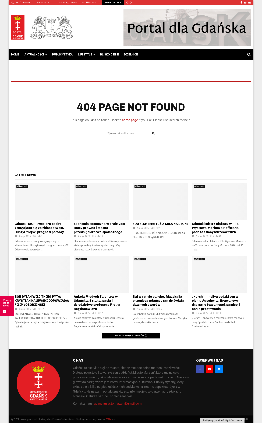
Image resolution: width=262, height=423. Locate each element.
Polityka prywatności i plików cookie (222, 420)
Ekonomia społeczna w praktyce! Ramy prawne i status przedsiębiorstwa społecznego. (99, 228)
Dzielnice (131, 54)
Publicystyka (62, 54)
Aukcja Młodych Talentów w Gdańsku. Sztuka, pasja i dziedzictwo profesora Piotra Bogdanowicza (97, 303)
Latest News (25, 175)
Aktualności (34, 54)
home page (130, 120)
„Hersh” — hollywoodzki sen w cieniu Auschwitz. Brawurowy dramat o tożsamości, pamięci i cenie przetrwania (216, 303)
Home (15, 54)
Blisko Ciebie (109, 54)
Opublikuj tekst (89, 2)
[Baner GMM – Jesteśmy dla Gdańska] (187, 27)
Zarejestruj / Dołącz (65, 2)
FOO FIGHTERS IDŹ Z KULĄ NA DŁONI (160, 224)
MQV (108, 419)
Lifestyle (85, 54)
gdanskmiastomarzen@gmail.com (118, 403)
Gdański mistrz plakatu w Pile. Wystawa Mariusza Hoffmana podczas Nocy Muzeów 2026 (215, 228)
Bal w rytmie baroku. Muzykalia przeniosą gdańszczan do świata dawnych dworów (158, 301)
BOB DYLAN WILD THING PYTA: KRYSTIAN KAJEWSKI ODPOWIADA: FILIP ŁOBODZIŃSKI (42, 301)
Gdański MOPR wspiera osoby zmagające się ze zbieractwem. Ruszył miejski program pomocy (39, 228)
